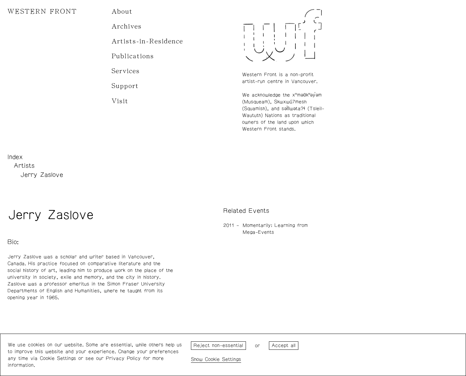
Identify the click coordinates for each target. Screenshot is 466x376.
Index (15, 157)
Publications (133, 56)
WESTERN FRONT (42, 11)
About (122, 11)
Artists (24, 165)
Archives (127, 26)
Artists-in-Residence (147, 41)
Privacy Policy (123, 358)
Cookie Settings (223, 359)
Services (126, 71)
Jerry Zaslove (41, 174)
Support (125, 86)
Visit (120, 101)
